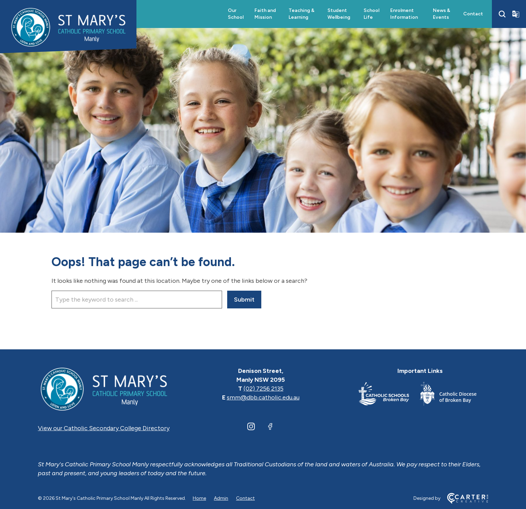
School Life (371, 14)
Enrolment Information (404, 14)
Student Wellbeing (338, 14)
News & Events (441, 14)
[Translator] (516, 14)
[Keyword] (137, 299)
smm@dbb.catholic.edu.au (263, 397)
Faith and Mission (265, 14)
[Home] (104, 388)
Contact (473, 14)
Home (199, 498)
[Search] (502, 14)
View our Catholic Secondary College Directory (104, 428)
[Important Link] (389, 395)
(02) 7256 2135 (263, 388)
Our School (236, 14)
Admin (221, 498)
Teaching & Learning (302, 14)
